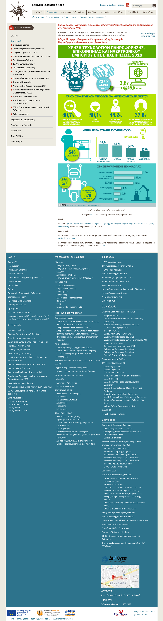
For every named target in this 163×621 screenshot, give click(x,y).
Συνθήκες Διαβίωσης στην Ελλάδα (117, 266)
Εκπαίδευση (62, 397)
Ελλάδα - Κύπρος (111, 379)
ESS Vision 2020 (109, 471)
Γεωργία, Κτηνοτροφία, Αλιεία (25, 52)
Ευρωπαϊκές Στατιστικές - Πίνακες (118, 429)
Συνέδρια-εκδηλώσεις (113, 438)
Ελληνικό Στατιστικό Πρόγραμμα (117, 355)
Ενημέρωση (62, 409)
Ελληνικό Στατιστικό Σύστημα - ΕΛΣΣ (118, 312)
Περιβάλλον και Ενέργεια (23, 60)
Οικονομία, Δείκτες (21, 45)
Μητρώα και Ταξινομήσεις (22, 120)
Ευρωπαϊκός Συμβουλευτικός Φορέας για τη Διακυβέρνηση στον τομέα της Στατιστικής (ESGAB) (123, 497)
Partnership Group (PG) (113, 484)
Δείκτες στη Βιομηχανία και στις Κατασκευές (75, 441)
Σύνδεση (113, 5)
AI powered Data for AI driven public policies (122, 376)
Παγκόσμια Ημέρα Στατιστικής (115, 528)
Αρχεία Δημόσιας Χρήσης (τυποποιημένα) (74, 348)
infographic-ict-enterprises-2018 (91, 17)
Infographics (71, 17)
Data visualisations (55, 17)
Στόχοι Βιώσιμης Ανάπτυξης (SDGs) (118, 517)
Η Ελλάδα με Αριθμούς (112, 270)
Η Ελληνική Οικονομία (112, 262)
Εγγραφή (104, 5)
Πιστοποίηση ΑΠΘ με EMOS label (118, 464)
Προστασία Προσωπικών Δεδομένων (24, 293)
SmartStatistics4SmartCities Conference (121, 394)
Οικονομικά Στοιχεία (17, 305)
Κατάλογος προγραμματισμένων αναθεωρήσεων (30, 387)
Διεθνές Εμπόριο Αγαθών (23, 64)
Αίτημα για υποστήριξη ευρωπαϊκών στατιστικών (78, 331)
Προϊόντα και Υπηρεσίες (22, 125)
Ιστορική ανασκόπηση (17, 270)
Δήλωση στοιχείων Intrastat (69, 420)
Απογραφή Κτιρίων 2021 (23, 82)
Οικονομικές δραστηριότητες (69, 298)
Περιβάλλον (61, 301)
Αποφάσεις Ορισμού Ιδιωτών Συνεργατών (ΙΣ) (29, 316)
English (121, 5)
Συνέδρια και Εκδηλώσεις (113, 363)
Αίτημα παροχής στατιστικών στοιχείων (74, 328)
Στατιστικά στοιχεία (64, 318)
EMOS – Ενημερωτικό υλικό (115, 467)
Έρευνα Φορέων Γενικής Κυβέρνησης (72, 432)
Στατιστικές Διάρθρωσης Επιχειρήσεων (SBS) (76, 444)
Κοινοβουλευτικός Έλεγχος (114, 414)
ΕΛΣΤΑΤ (14, 36)
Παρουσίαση (13, 266)
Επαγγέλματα (62, 292)
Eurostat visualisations (19, 404)
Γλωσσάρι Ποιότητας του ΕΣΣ (69, 307)
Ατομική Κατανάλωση (66, 286)
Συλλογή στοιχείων (63, 413)
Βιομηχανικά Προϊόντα (66, 289)
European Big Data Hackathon (115, 532)
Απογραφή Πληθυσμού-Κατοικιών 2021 (29, 86)
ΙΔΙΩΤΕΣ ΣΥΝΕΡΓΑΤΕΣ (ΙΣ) (19, 312)
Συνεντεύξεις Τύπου (112, 367)
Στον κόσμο (16, 141)
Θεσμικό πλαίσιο (111, 316)
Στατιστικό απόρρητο (17, 297)
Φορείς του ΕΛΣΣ (111, 331)
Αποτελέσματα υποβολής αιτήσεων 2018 (121, 458)
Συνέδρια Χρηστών (112, 370)
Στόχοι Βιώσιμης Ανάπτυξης (114, 274)
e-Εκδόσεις (16, 130)
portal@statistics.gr (66, 238)
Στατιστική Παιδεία (63, 390)
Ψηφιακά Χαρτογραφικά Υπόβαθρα (71, 368)
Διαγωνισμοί (62, 403)
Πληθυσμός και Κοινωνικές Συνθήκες (28, 49)
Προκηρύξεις (13, 308)
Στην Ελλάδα (17, 136)
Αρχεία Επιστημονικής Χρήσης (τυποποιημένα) (76, 351)
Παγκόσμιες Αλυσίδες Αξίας (68, 416)
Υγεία (59, 304)
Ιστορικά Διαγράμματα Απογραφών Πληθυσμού (123, 289)
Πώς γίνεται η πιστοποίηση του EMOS (120, 455)
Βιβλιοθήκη (60, 379)
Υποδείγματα (62, 357)
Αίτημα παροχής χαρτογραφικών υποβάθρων (76, 371)
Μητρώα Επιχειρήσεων (66, 266)
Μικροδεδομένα (62, 344)
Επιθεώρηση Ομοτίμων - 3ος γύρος (119, 352)
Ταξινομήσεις (61, 282)
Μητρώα (59, 262)
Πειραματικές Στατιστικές (24, 68)
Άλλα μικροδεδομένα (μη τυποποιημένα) (74, 354)
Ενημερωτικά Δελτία (65, 386)
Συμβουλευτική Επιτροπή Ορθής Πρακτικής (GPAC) (125, 340)
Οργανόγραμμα (15, 281)
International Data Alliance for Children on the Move (125, 520)
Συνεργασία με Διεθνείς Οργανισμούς (118, 513)
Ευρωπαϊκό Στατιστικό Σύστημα (116, 425)
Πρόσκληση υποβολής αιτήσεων (117, 452)
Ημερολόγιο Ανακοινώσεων (25, 97)
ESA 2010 (60, 272)
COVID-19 (106, 410)
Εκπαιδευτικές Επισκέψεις (67, 400)
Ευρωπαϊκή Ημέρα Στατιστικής (115, 524)
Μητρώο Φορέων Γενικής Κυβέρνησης (73, 269)
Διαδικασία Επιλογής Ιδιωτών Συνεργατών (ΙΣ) (29, 319)
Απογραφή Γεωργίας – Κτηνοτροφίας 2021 (31, 78)
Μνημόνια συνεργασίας (113, 343)
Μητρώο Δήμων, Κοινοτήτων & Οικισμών (75, 278)
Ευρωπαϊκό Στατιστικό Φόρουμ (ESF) (120, 509)
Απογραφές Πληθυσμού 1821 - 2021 (118, 277)
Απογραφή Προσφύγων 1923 (115, 281)
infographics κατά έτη (18, 411)
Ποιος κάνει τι (14, 285)
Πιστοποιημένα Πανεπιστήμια (116, 449)
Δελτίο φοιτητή (63, 429)
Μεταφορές (62, 295)
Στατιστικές (40, 17)
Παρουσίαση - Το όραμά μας (68, 394)
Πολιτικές (12, 289)
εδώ (92, 215)
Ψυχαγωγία (61, 406)
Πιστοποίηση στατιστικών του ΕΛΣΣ (119, 346)
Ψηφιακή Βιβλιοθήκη (111, 285)
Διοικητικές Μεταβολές (66, 275)
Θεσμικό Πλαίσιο (15, 274)
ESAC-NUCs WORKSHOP (114, 373)
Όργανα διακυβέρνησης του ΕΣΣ (116, 475)
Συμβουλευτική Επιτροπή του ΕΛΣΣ (119, 337)
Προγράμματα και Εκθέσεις (20, 301)
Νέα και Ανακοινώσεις (112, 297)
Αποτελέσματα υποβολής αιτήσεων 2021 (121, 461)
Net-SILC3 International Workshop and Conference (125, 397)
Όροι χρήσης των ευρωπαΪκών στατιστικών (122, 432)
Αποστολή (12, 262)
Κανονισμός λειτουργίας (67, 383)
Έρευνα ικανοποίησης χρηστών (69, 375)
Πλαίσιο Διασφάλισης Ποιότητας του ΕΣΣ (121, 325)
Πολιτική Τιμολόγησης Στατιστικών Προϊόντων (77, 334)
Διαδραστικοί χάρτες (18, 401)
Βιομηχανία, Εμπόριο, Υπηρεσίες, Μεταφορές (32, 56)
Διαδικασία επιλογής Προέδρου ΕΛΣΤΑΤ (25, 277)
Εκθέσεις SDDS (108, 301)
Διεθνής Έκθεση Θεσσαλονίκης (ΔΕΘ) (120, 406)
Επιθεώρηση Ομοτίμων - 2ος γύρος (119, 349)
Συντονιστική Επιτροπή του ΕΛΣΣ (118, 334)
